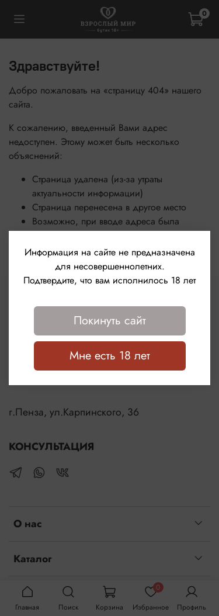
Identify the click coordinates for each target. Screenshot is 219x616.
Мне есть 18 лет (109, 355)
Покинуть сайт (110, 320)
